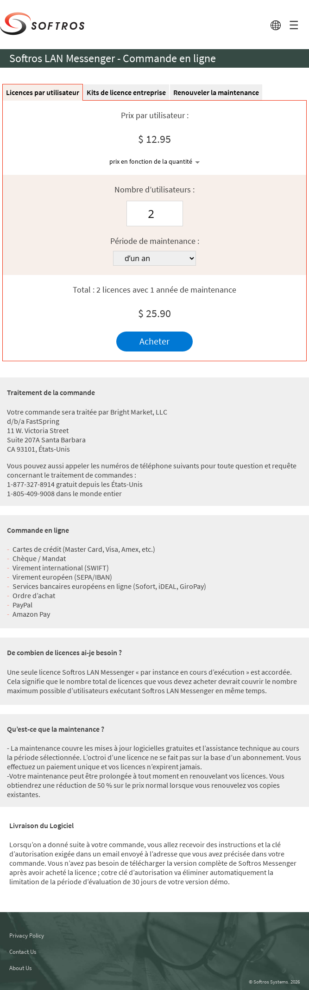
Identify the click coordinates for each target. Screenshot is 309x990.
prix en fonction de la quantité (150, 161)
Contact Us (22, 952)
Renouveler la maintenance (216, 92)
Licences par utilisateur (42, 92)
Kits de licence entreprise (126, 92)
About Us (20, 968)
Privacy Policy (26, 935)
